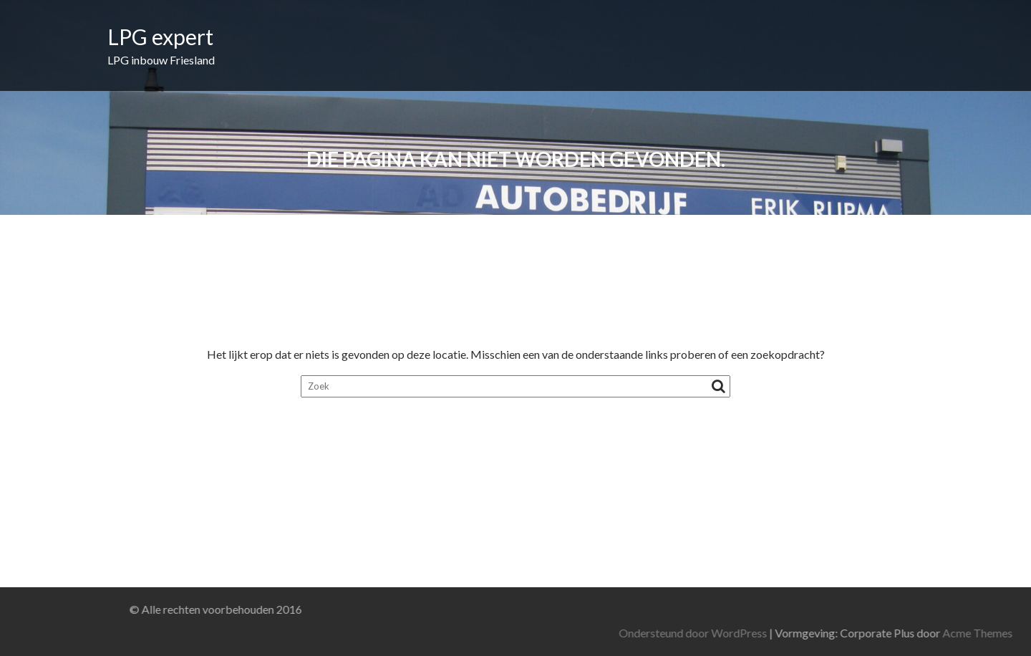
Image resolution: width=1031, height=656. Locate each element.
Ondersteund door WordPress (817, 633)
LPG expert (160, 36)
